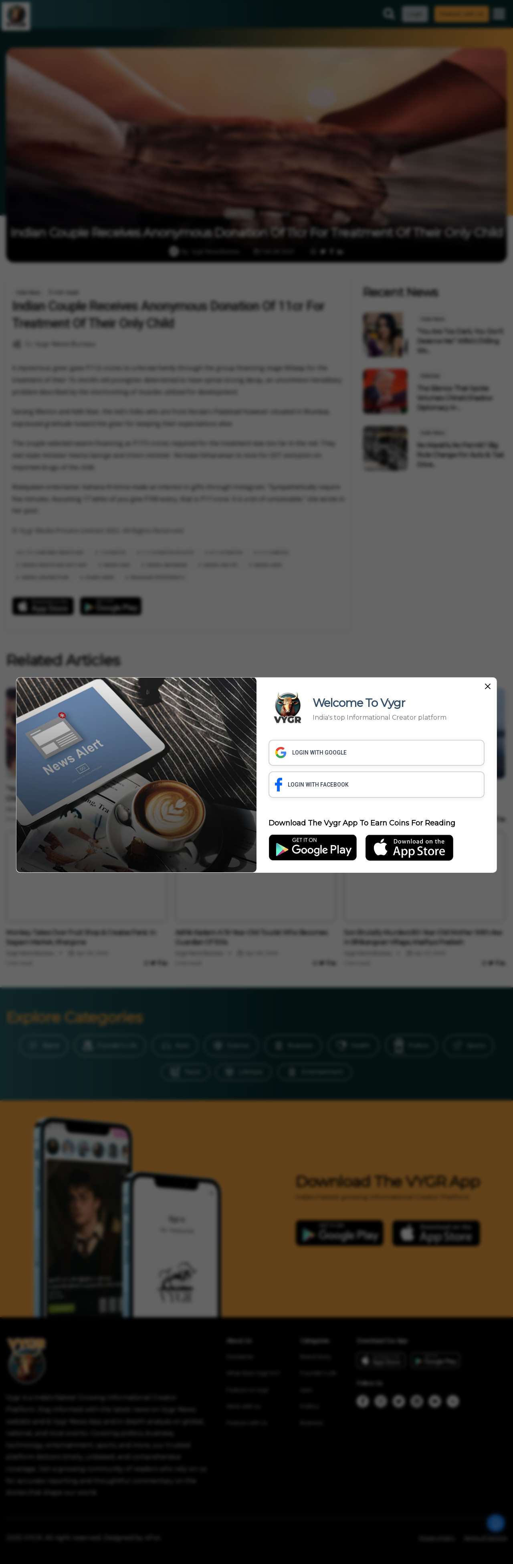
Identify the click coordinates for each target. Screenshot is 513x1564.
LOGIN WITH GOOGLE (311, 752)
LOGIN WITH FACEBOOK (312, 784)
